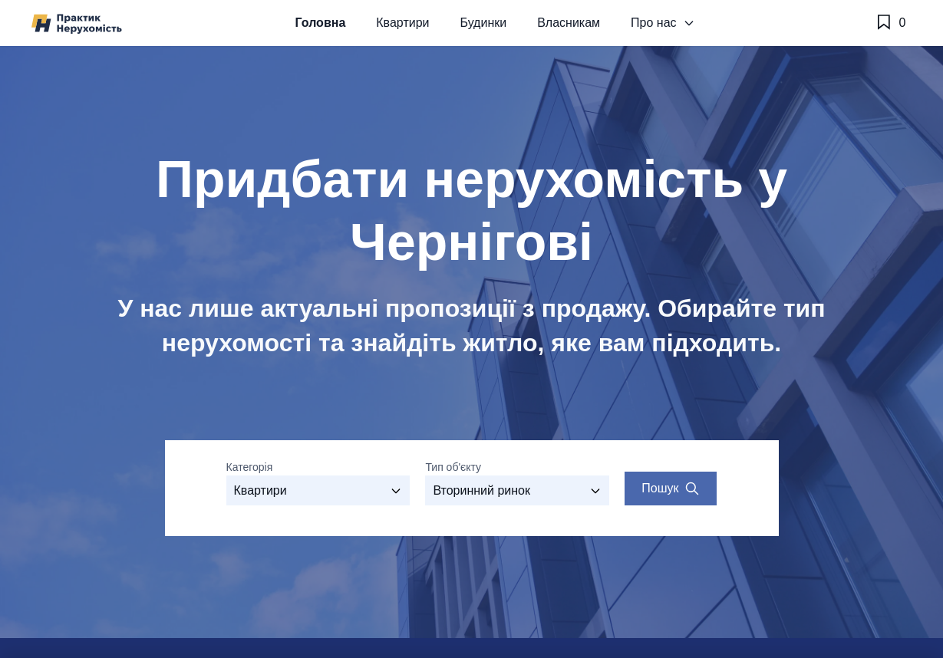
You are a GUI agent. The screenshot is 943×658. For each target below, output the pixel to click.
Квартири (402, 22)
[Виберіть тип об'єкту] (517, 490)
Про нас (662, 22)
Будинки (483, 22)
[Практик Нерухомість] (76, 23)
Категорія (249, 467)
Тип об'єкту (453, 467)
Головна (320, 22)
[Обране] (890, 23)
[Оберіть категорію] (318, 490)
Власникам (568, 22)
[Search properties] (671, 488)
